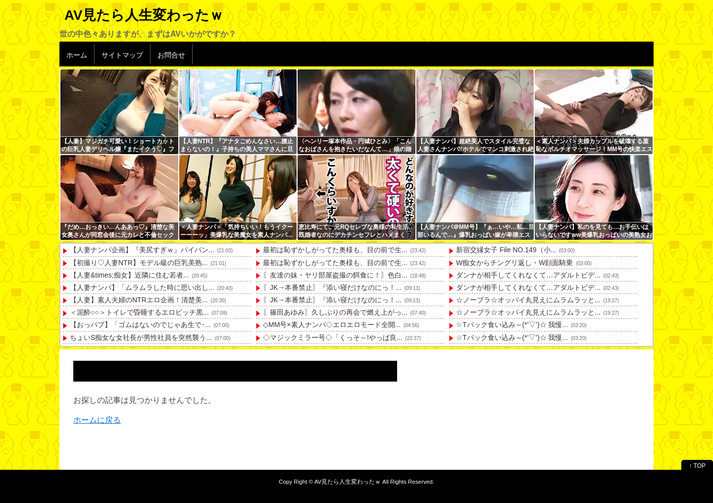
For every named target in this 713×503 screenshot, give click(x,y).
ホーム (76, 55)
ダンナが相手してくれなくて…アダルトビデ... (528, 275)
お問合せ (171, 55)
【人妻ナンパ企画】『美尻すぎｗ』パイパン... (142, 250)
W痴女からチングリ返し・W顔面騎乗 (514, 263)
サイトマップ (122, 55)
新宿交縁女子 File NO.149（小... (506, 250)
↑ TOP (697, 465)
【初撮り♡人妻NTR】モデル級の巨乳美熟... (138, 263)
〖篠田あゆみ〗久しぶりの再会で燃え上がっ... (335, 312)
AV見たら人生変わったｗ (143, 15)
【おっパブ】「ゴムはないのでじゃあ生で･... (140, 325)
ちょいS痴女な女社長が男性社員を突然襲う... (141, 337)
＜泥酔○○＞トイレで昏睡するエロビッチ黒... (139, 312)
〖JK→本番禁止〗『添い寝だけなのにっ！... (332, 287)
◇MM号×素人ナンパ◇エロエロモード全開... (332, 325)
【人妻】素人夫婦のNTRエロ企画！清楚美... (138, 300)
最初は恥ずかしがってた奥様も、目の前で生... (335, 250)
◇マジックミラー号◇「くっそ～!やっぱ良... (333, 337)
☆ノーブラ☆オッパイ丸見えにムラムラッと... (528, 300)
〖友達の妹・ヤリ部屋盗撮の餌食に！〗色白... (335, 275)
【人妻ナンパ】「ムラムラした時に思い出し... (142, 287)
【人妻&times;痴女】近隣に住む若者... (129, 275)
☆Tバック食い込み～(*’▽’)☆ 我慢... (512, 325)
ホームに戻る (97, 420)
